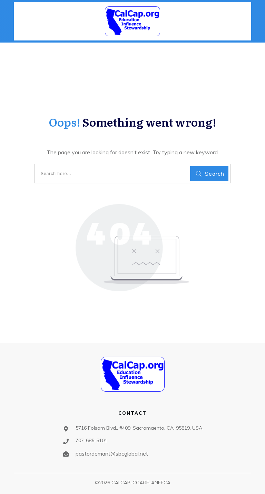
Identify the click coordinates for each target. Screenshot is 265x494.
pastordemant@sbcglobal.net (112, 453)
